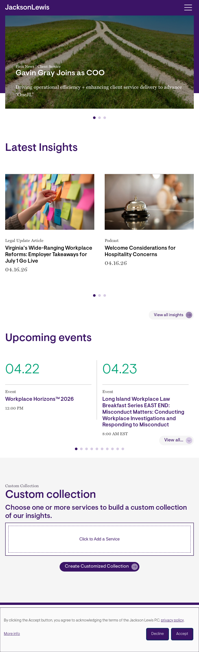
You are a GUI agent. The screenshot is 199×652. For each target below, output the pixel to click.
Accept (182, 634)
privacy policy (172, 621)
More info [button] (12, 634)
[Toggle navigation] (188, 7)
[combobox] (99, 539)
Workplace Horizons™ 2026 (39, 399)
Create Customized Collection (97, 566)
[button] (94, 117)
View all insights (168, 315)
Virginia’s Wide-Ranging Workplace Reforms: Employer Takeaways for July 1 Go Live (48, 255)
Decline (157, 634)
